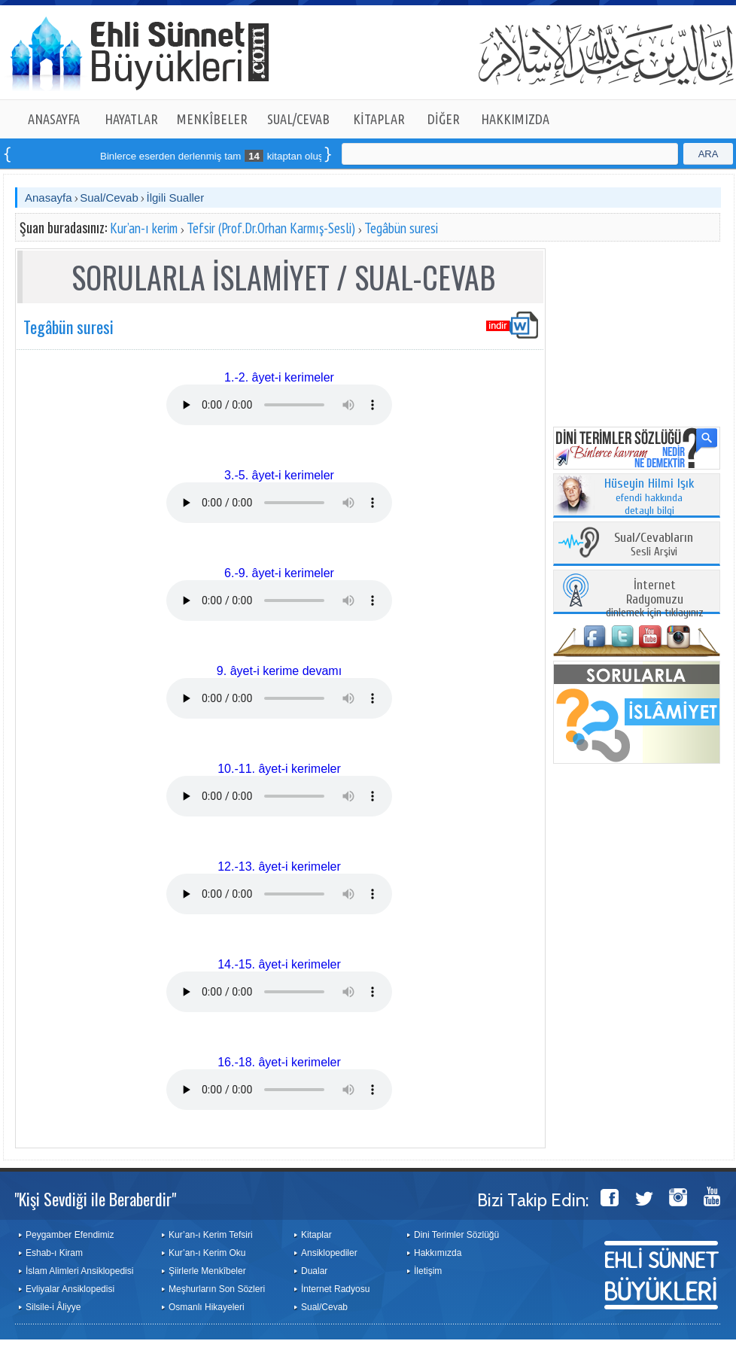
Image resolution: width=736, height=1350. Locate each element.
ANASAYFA (54, 118)
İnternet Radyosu (335, 1289)
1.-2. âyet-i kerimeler (279, 377)
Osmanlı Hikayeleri (207, 1307)
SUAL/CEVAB (298, 118)
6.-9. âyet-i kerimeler (279, 573)
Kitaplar (316, 1235)
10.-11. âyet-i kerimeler (279, 768)
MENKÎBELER (212, 118)
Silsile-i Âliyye (53, 1307)
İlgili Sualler (175, 197)
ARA (708, 154)
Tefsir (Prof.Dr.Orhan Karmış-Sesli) (271, 228)
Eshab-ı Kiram (54, 1253)
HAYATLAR (131, 118)
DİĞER (443, 118)
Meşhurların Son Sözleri (217, 1289)
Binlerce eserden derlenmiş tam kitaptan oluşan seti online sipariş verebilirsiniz (293, 156)
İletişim (428, 1271)
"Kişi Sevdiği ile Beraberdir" (95, 1199)
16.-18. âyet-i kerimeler (279, 1062)
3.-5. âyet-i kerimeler (279, 475)
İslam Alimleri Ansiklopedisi (79, 1271)
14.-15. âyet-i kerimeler (279, 964)
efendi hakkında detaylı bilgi (649, 497)
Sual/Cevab (109, 197)
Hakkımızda (437, 1253)
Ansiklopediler (329, 1253)
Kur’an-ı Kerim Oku (207, 1253)
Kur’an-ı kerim (144, 228)
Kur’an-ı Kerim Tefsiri (211, 1235)
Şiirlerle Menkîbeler (207, 1271)
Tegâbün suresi (401, 228)
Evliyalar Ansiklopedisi (70, 1289)
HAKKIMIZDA (515, 118)
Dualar (314, 1271)
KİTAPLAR (379, 118)
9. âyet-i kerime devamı (279, 670)
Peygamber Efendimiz (70, 1235)
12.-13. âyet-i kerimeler (279, 866)
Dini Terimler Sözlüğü (456, 1235)
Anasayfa (48, 197)
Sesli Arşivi (653, 545)
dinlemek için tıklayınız (655, 599)
